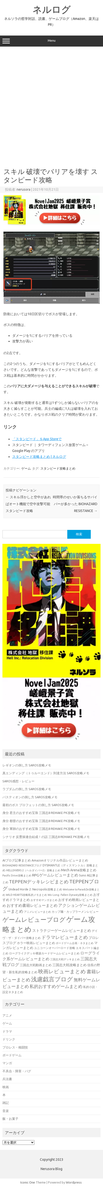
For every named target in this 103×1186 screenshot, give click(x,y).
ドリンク (8, 1039)
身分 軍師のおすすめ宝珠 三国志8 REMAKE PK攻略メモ (41, 828)
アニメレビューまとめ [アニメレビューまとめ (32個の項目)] (37, 911)
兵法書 (7, 1079)
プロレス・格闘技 (15, 1047)
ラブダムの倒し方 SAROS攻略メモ (26, 789)
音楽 (5, 1110)
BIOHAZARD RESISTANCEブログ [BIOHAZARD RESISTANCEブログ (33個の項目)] (22, 865)
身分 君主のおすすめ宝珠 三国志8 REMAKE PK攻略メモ (41, 812)
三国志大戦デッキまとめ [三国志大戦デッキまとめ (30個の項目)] (65, 959)
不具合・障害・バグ (16, 1071)
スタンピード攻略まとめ (57, 468)
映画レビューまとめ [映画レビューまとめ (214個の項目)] (62, 971)
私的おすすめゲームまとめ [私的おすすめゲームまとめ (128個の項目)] (56, 986)
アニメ (7, 1015)
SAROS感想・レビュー (18, 781)
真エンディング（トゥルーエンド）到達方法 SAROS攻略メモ (45, 773)
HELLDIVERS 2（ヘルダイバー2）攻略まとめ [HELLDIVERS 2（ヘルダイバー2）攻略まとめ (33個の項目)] (33, 870)
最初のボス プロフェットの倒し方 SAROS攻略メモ (38, 805)
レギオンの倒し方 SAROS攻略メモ (26, 765)
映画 (5, 1087)
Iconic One (27, 1182)
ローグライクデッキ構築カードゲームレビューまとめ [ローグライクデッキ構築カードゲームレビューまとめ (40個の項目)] (44, 953)
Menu (51, 41)
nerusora (23, 189)
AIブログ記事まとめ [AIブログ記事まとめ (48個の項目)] (16, 860)
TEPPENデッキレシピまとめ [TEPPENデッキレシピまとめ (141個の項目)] (39, 881)
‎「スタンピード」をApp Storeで (37, 439)
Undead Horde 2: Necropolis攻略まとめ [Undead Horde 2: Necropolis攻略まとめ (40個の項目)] (35, 889)
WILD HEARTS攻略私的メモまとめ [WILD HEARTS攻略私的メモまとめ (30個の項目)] (26, 894)
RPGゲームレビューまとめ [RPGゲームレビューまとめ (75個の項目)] (55, 875)
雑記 (5, 1102)
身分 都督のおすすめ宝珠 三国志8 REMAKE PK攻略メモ (41, 821)
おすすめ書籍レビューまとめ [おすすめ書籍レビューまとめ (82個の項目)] (32, 905)
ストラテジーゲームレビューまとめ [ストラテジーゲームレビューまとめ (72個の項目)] (61, 930)
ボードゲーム (12, 1055)
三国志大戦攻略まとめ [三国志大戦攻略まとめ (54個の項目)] (69, 965)
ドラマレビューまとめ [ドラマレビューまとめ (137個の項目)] (64, 937)
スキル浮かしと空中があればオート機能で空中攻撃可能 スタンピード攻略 (28, 504)
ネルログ (52, 9)
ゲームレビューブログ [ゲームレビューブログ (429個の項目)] (34, 919)
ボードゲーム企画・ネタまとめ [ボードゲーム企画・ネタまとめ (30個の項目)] (74, 943)
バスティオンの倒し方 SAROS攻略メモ (29, 797)
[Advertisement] (51, 105)
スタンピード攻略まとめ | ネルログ (39, 457)
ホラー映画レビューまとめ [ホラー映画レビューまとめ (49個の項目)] (36, 943)
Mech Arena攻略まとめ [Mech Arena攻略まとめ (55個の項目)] (78, 870)
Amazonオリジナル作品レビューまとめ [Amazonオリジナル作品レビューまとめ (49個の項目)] (60, 860)
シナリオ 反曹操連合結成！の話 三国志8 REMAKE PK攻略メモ (46, 836)
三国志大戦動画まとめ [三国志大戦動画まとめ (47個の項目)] (36, 965)
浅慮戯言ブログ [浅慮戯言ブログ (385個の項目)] (52, 979)
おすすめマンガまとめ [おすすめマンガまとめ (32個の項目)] (44, 900)
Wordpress (74, 1182)
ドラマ (7, 1031)
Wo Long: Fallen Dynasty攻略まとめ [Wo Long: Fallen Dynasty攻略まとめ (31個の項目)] (70, 894)
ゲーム (26, 468)
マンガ (7, 1063)
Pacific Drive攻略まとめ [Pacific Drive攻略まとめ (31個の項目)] (16, 875)
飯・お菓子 (10, 1118)
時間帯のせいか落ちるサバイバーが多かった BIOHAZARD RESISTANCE (75, 504)
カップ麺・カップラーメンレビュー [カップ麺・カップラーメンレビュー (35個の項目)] (75, 911)
